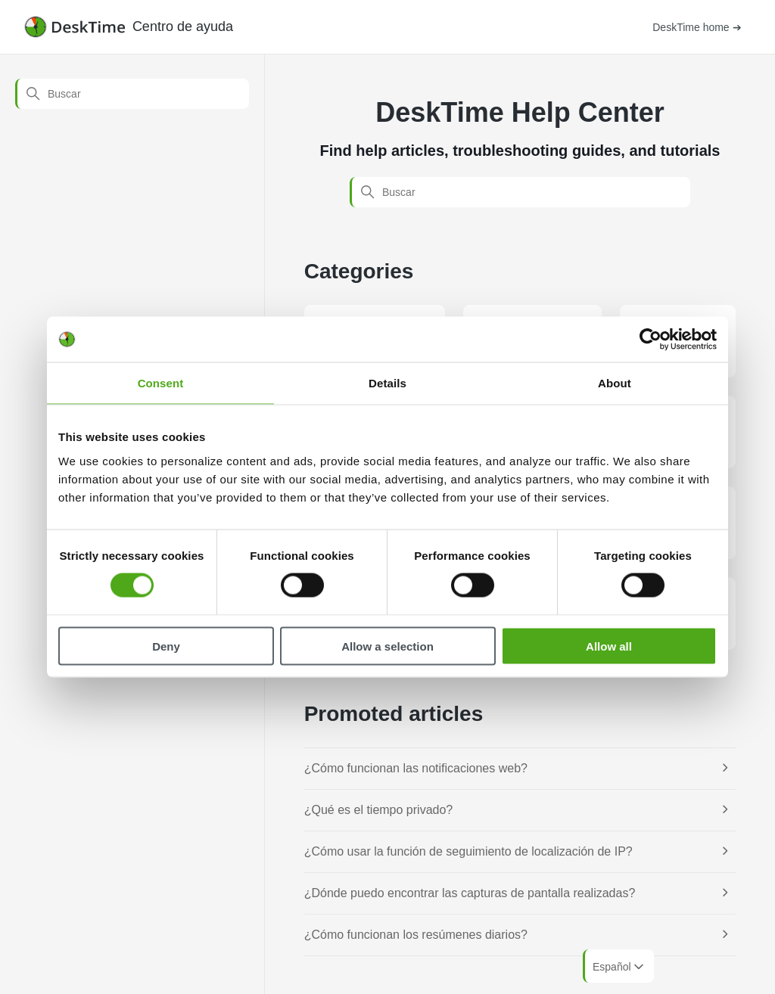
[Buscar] (132, 94)
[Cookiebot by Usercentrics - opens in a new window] (650, 339)
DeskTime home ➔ (696, 27)
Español (619, 966)
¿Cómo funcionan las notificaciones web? (416, 768)
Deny (166, 645)
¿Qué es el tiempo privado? (378, 809)
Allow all (609, 645)
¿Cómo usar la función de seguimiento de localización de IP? (468, 851)
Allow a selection (387, 645)
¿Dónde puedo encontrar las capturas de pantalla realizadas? (470, 893)
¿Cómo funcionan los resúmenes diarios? (416, 934)
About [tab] (614, 383)
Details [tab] (387, 383)
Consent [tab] (161, 383)
